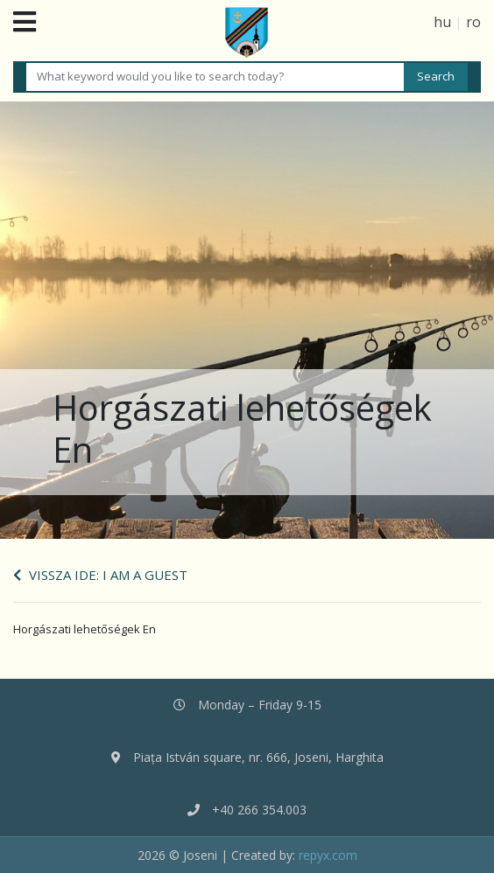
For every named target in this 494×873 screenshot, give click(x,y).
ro (473, 21)
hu (442, 21)
